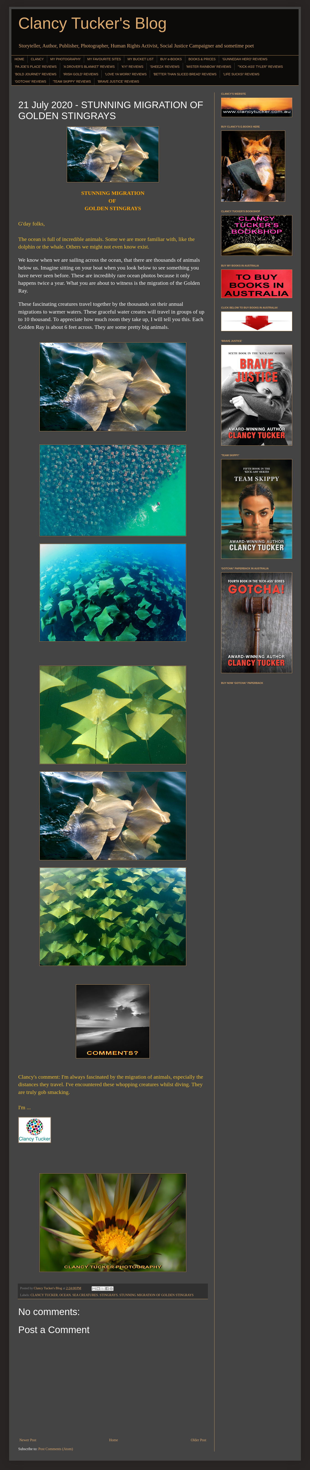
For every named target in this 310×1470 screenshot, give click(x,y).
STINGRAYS (109, 1295)
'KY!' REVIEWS (132, 66)
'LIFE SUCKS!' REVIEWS (241, 74)
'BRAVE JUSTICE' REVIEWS (118, 81)
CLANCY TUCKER (44, 1295)
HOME (19, 59)
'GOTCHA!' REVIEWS (30, 81)
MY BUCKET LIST (140, 59)
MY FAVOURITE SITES (104, 59)
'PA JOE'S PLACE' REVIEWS (36, 66)
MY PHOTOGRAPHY (65, 59)
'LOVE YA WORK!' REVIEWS (126, 74)
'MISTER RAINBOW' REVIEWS (208, 66)
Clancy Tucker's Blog (92, 23)
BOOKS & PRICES (202, 59)
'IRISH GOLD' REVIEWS (80, 74)
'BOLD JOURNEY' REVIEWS (36, 74)
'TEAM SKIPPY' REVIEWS (72, 81)
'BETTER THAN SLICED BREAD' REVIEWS (184, 74)
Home (113, 1440)
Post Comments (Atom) (55, 1449)
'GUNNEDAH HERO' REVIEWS (244, 59)
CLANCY (37, 59)
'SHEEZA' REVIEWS (165, 66)
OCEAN (65, 1295)
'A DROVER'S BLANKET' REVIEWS (89, 66)
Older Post (198, 1440)
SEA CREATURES (85, 1295)
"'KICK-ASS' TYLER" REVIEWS (260, 66)
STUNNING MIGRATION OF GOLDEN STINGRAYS (156, 1295)
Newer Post (27, 1440)
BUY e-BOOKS (171, 59)
